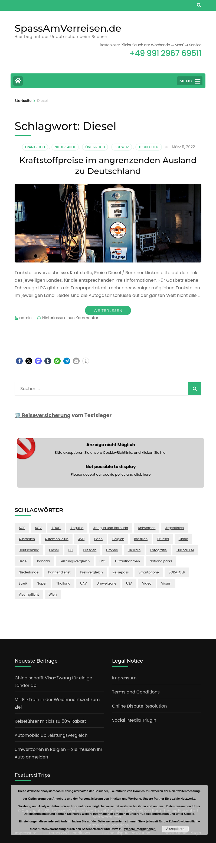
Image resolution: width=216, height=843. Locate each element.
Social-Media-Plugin (134, 720)
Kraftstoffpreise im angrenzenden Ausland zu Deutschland (108, 165)
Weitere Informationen (140, 829)
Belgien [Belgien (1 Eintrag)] (118, 539)
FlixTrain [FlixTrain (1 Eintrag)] (134, 550)
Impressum (124, 678)
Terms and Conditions (136, 692)
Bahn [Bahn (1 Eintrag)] (98, 539)
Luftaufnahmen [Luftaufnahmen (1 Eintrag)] (127, 561)
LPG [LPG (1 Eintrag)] (102, 561)
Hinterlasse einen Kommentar (70, 317)
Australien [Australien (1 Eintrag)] (27, 539)
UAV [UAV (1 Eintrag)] (83, 583)
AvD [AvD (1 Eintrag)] (81, 539)
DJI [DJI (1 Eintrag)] (70, 550)
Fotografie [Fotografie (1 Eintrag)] (158, 550)
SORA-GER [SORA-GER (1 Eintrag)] (177, 572)
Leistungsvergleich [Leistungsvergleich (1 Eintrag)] (75, 561)
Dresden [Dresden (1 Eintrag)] (89, 550)
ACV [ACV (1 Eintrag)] (38, 528)
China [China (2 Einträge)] (183, 539)
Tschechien (149, 147)
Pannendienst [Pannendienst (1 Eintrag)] (59, 572)
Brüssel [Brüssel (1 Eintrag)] (163, 539)
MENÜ (189, 81)
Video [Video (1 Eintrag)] (146, 583)
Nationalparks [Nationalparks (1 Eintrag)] (161, 561)
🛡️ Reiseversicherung (43, 415)
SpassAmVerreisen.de (68, 28)
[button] (19, 361)
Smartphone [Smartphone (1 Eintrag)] (149, 572)
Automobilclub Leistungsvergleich (51, 735)
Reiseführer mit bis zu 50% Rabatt (50, 721)
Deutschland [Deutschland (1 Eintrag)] (29, 550)
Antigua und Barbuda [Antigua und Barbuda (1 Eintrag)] (110, 528)
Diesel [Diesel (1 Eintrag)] (54, 550)
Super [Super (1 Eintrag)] (42, 583)
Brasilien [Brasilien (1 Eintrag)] (141, 539)
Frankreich (35, 147)
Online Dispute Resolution (139, 706)
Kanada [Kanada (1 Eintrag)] (43, 561)
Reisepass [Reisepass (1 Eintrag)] (121, 572)
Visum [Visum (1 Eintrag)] (166, 583)
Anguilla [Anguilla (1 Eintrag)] (77, 528)
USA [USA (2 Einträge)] (129, 583)
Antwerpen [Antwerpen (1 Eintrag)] (146, 528)
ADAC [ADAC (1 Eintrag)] (56, 528)
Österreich (95, 147)
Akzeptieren (175, 829)
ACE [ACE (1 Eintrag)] (22, 528)
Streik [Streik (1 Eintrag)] (23, 583)
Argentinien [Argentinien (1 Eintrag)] (174, 528)
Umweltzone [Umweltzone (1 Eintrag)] (106, 583)
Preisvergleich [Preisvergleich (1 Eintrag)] (91, 572)
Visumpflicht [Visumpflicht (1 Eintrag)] (29, 594)
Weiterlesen (108, 310)
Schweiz (121, 147)
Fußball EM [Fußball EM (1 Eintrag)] (185, 550)
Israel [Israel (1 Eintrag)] (23, 561)
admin (25, 317)
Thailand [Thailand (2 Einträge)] (63, 583)
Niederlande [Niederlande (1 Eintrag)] (28, 572)
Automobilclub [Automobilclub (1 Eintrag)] (56, 539)
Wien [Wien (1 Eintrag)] (53, 594)
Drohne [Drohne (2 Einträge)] (112, 550)
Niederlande (65, 147)
